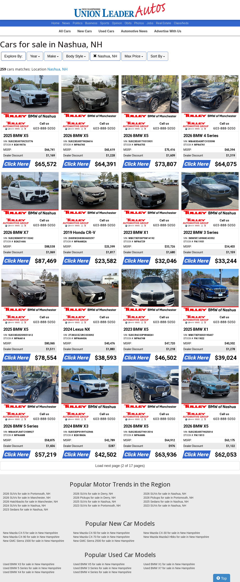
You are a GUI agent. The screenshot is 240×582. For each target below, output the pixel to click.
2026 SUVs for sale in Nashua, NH (164, 493)
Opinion (117, 23)
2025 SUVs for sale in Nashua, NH (94, 501)
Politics (78, 23)
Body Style (76, 56)
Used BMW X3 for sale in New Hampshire (28, 564)
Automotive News (134, 31)
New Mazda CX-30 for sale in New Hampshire (171, 532)
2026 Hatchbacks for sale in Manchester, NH (30, 501)
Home (55, 23)
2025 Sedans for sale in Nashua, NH (165, 501)
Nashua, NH (105, 56)
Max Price (134, 56)
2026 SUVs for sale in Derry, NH (93, 493)
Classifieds (181, 23)
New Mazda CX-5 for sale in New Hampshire (30, 532)
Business (91, 23)
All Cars (65, 31)
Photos (139, 23)
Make (53, 56)
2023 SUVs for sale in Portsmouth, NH (96, 505)
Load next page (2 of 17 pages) (120, 466)
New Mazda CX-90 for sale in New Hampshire (31, 536)
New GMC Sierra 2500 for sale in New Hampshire (103, 540)
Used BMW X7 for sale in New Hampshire (169, 568)
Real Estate (164, 23)
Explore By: (13, 56)
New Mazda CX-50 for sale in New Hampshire (101, 532)
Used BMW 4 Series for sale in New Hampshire (102, 572)
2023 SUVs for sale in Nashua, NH (164, 505)
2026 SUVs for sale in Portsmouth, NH (26, 493)
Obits (128, 23)
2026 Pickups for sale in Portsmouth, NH (168, 497)
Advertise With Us (167, 31)
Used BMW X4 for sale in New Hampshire (28, 572)
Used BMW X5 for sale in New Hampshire (99, 564)
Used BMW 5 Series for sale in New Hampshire (32, 568)
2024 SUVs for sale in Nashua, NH (24, 505)
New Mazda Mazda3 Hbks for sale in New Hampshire (176, 536)
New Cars (84, 31)
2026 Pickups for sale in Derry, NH (94, 497)
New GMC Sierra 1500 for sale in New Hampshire (33, 540)
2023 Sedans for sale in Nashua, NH (25, 509)
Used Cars (106, 31)
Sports (105, 23)
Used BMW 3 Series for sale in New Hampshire (102, 568)
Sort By (158, 56)
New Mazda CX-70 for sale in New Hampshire (101, 536)
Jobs (150, 23)
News (66, 23)
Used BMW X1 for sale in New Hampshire (169, 564)
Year (35, 56)
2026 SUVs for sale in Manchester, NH (26, 497)
